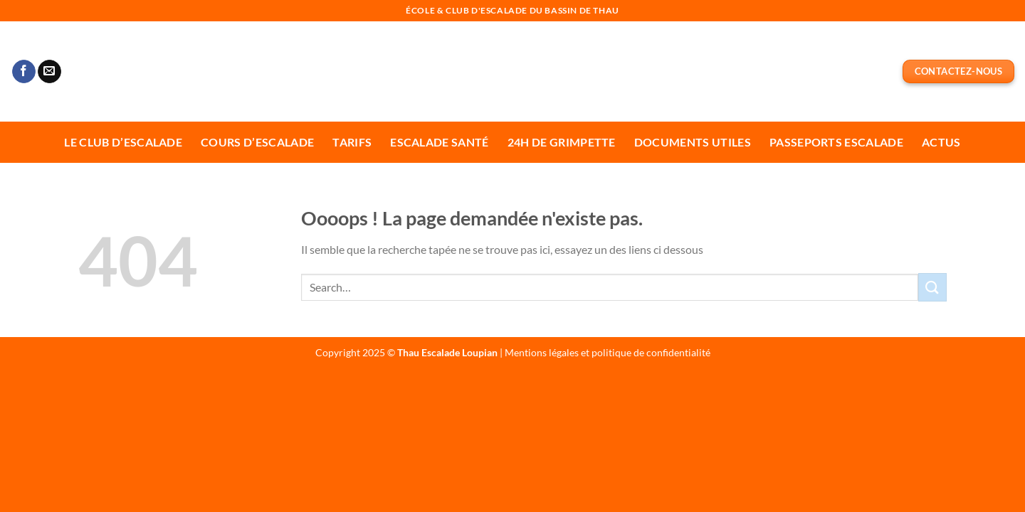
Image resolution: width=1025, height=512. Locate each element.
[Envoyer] (932, 287)
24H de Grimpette (562, 142)
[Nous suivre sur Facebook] (24, 72)
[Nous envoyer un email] (49, 72)
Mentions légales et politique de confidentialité (607, 352)
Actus (941, 142)
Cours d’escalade (257, 142)
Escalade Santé (439, 142)
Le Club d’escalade (123, 142)
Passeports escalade (836, 142)
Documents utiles (692, 142)
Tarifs (352, 142)
